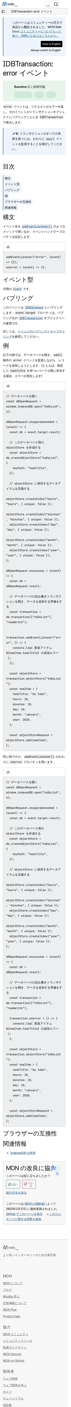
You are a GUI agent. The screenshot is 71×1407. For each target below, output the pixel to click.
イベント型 (12, 184)
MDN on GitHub (14, 1360)
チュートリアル (13, 1398)
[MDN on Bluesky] (12, 1265)
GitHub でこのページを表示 (24, 1214)
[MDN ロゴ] (10, 1247)
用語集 (7, 1405)
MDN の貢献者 (34, 1203)
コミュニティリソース (17, 1341)
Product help (12, 1316)
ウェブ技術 (10, 1378)
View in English (51, 43)
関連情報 (11, 207)
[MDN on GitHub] (5, 1265)
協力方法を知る (16, 1192)
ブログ (7, 1290)
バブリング (12, 190)
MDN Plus (10, 1309)
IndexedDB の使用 (22, 1153)
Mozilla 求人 (11, 1296)
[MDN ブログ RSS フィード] (32, 1265)
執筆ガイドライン (15, 1347)
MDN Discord (12, 1354)
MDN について (12, 1283)
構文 (8, 178)
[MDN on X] (18, 1265)
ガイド (7, 1392)
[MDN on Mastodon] (25, 1265)
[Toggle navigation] (64, 4)
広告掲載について (15, 1303)
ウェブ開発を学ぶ (15, 1385)
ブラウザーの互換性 (18, 202)
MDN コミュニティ (15, 1334)
